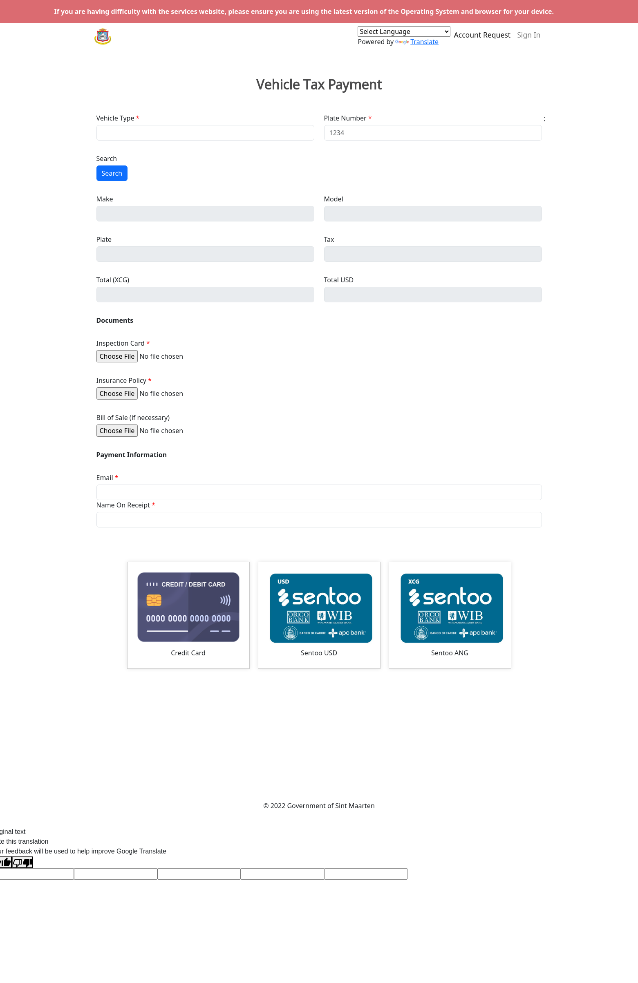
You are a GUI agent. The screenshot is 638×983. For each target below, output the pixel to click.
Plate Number (345, 118)
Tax (329, 239)
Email (104, 477)
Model (333, 198)
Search (106, 158)
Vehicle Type (115, 118)
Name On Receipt (123, 504)
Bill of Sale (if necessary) (133, 417)
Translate (417, 45)
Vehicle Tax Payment (319, 84)
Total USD (339, 279)
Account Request (482, 38)
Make (104, 198)
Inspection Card (120, 343)
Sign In (528, 38)
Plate (104, 239)
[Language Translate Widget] (404, 35)
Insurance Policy (121, 380)
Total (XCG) (113, 279)
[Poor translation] (22, 862)
